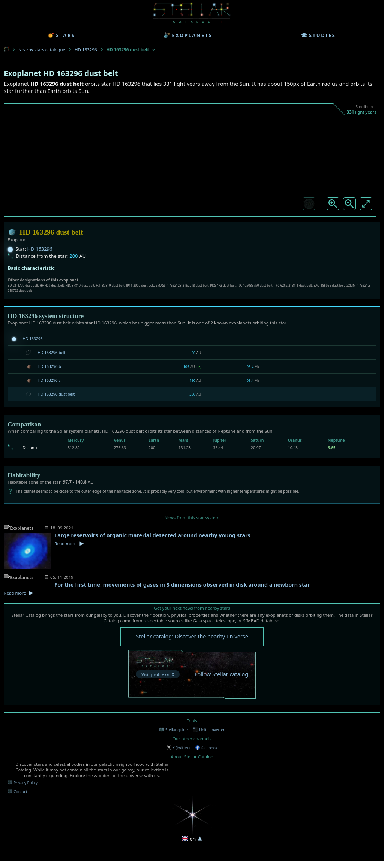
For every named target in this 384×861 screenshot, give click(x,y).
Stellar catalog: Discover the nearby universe (192, 636)
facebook (206, 747)
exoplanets (188, 35)
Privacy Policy (23, 782)
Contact (17, 791)
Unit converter (209, 729)
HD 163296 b (49, 366)
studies (318, 35)
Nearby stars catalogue (41, 49)
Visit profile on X (157, 674)
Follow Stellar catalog (221, 674)
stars (61, 35)
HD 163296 (86, 49)
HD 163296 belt (52, 352)
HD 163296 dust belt (56, 394)
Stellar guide (173, 729)
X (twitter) (178, 747)
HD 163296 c (49, 380)
